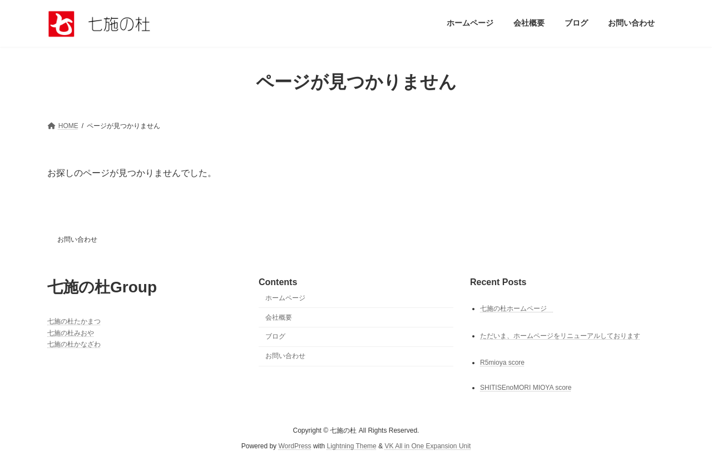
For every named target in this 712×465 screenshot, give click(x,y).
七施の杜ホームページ (516, 308)
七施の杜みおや (70, 332)
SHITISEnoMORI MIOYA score (525, 387)
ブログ (275, 336)
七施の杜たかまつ (74, 321)
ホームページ (285, 298)
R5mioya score (502, 362)
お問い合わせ (77, 239)
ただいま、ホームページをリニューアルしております (560, 335)
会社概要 (278, 317)
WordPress (294, 446)
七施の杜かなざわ (74, 344)
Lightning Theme (352, 446)
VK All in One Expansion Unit (427, 446)
